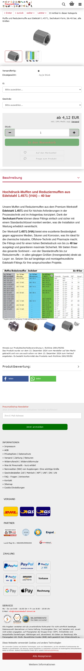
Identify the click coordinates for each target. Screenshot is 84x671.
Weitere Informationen (42, 664)
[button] (10, 132)
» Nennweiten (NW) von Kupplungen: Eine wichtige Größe (30, 469)
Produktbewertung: (16, 366)
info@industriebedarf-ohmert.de (22, 611)
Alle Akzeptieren (42, 656)
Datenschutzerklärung (51, 650)
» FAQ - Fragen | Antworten (16, 476)
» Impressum (8, 446)
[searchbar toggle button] (64, 4)
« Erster (8, 13)
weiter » (31, 13)
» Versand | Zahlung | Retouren (17, 458)
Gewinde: (7, 99)
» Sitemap (7, 484)
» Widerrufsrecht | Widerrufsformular (20, 461)
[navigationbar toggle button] (80, 4)
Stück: (8, 127)
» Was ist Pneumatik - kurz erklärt (19, 465)
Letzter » (42, 13)
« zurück (19, 13)
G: (3, 83)
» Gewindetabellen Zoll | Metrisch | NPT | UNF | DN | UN (29, 473)
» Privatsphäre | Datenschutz (16, 454)
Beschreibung (12, 177)
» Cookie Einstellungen (13, 487)
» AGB (5, 450)
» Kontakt (7, 480)
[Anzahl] (42, 132)
